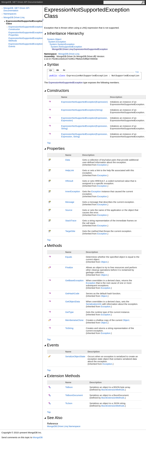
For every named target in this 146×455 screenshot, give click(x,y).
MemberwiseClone (74, 320)
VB (57, 70)
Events (51, 345)
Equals (68, 257)
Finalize (69, 267)
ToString (69, 328)
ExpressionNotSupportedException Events (26, 45)
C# (50, 70)
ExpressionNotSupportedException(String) (82, 110)
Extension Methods (62, 376)
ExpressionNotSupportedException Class (24, 22)
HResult (69, 181)
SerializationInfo (94, 304)
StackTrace (70, 220)
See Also (53, 417)
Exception (102, 165)
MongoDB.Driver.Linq (14, 17)
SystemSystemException (62, 44)
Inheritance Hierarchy (64, 33)
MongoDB (38, 437)
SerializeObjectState (75, 356)
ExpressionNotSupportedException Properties (26, 33)
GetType (69, 312)
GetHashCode (72, 293)
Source (68, 210)
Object (104, 262)
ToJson (68, 403)
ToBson (69, 387)
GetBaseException (74, 280)
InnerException (72, 191)
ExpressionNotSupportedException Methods (26, 39)
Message (69, 202)
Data (67, 160)
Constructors (56, 90)
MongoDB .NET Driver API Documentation (16, 9)
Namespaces (10, 13)
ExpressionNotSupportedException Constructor (26, 27)
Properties (54, 148)
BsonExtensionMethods (113, 389)
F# (64, 70)
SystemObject (54, 39)
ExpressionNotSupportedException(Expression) (84, 102)
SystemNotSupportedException (66, 46)
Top (49, 143)
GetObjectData (72, 301)
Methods (53, 245)
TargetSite (70, 231)
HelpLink (69, 170)
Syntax (51, 64)
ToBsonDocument (74, 395)
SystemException (57, 41)
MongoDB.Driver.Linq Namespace (63, 426)
